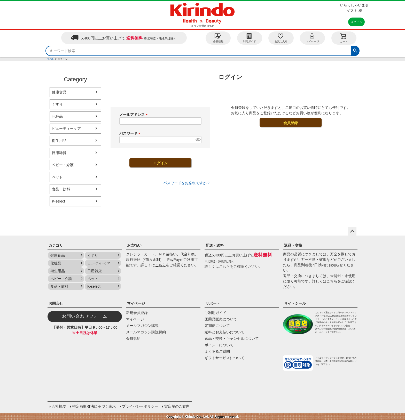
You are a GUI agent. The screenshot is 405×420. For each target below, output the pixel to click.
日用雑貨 (59, 153)
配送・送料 (215, 245)
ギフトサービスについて (224, 358)
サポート (213, 303)
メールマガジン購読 (142, 326)
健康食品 (59, 92)
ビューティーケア (66, 128)
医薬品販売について (221, 319)
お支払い (134, 245)
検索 (355, 50)
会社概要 (59, 406)
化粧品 (57, 116)
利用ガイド (249, 38)
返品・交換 (293, 245)
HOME (50, 59)
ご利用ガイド (215, 313)
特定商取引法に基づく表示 (94, 406)
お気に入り (281, 38)
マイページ (312, 38)
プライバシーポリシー (140, 406)
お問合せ (56, 303)
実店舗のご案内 (177, 406)
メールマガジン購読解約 (146, 332)
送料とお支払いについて (224, 332)
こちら (160, 265)
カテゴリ (56, 245)
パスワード (130, 133)
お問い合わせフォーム (84, 316)
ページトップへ (352, 231)
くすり (57, 104)
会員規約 (133, 338)
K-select (58, 201)
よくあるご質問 (217, 351)
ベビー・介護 (63, 165)
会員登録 (218, 38)
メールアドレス (134, 114)
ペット (57, 177)
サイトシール (295, 303)
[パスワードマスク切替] (197, 139)
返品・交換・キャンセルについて (232, 338)
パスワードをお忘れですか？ (186, 183)
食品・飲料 (61, 189)
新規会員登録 (137, 313)
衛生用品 (59, 141)
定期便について (217, 326)
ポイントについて (219, 345)
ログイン (356, 22)
